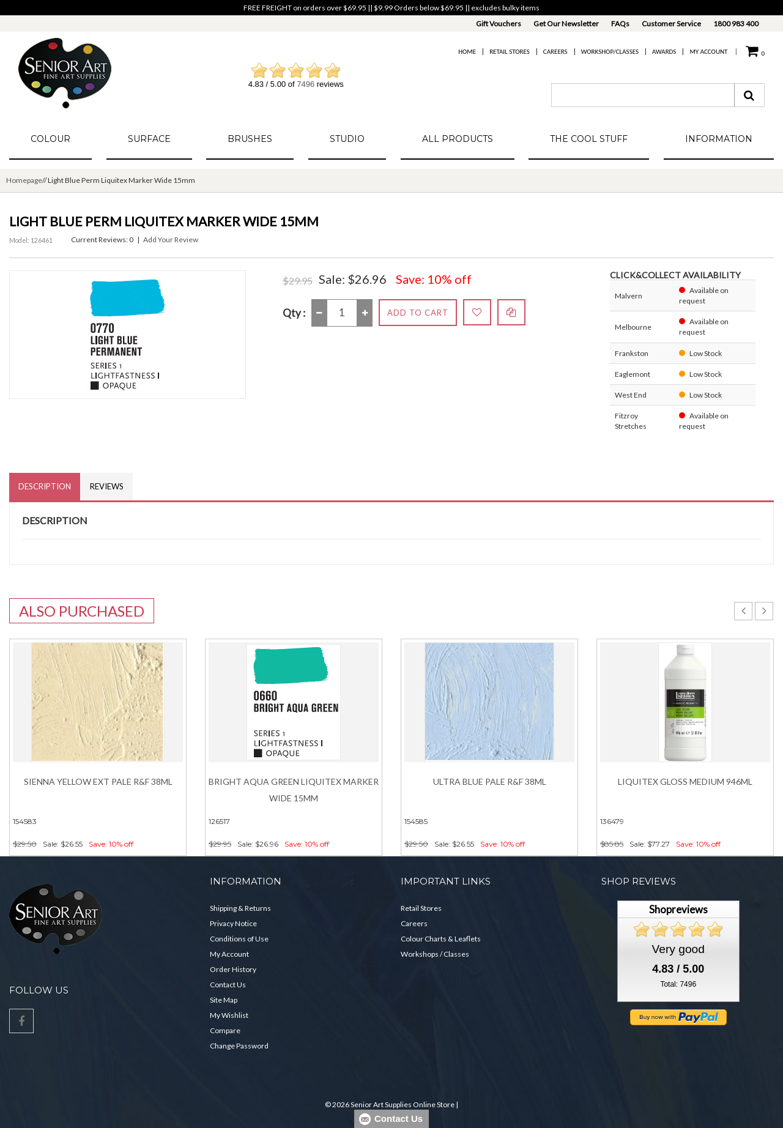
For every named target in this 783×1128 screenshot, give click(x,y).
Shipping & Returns (240, 908)
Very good (678, 949)
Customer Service (671, 23)
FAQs (620, 23)
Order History (233, 969)
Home (467, 52)
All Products (457, 138)
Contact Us (228, 984)
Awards (664, 52)
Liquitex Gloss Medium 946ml (685, 781)
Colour (50, 138)
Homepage (24, 180)
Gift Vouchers (498, 23)
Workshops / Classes (435, 954)
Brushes (250, 138)
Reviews (107, 486)
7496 (305, 84)
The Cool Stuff (589, 138)
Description (44, 486)
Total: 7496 (678, 984)
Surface (149, 138)
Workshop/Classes (610, 52)
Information (718, 138)
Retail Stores (509, 52)
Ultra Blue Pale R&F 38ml (489, 781)
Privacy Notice (233, 923)
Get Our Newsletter (566, 23)
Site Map (223, 999)
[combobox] (643, 95)
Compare (225, 1030)
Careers (555, 52)
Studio (347, 138)
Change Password (239, 1045)
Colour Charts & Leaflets (441, 938)
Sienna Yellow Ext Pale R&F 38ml (98, 781)
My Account (708, 52)
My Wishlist (229, 1015)
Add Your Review (170, 239)
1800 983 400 (736, 23)
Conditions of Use (239, 938)
